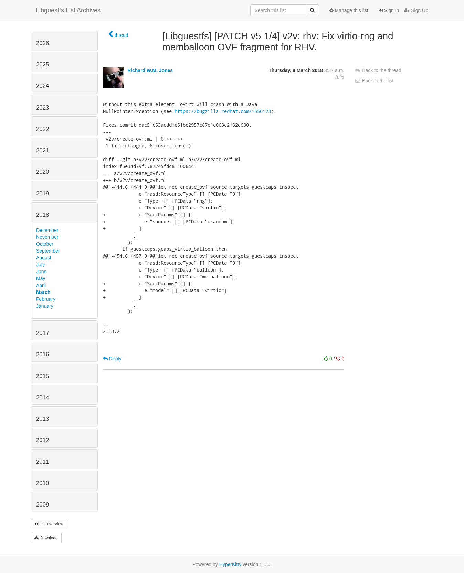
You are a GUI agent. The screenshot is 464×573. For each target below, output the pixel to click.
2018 (42, 215)
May (40, 278)
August (43, 257)
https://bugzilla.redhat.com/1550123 (223, 111)
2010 (42, 483)
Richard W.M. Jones (150, 70)
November (47, 237)
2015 (42, 376)
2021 (42, 150)
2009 (42, 504)
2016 (42, 354)
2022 (42, 129)
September (48, 251)
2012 (42, 440)
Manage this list (348, 10)
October (44, 244)
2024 (42, 86)
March (43, 292)
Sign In (389, 10)
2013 (42, 419)
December (47, 230)
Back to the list (374, 80)
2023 (42, 107)
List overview (48, 524)
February (45, 299)
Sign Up (416, 10)
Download (46, 537)
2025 (42, 64)
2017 (42, 333)
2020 (42, 171)
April (41, 285)
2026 (42, 43)
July (40, 264)
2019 (42, 193)
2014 (42, 397)
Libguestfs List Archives (68, 10)
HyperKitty (230, 564)
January (44, 306)
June (41, 271)
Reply (112, 358)
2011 (42, 462)
